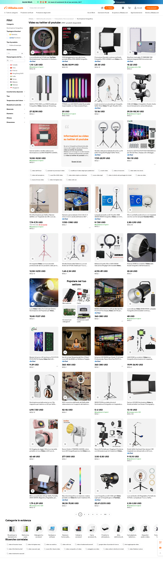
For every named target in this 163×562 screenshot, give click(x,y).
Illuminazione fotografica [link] (85, 19)
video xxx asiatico (50, 544)
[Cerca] (109, 8)
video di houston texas (14, 544)
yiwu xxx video (141, 175)
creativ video (103, 171)
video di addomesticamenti (84, 544)
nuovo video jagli (97, 175)
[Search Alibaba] (64, 8)
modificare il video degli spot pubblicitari (81, 171)
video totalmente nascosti (15, 553)
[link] (160, 542)
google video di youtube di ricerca (108, 544)
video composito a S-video (73, 549)
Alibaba (31, 19)
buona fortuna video (37, 180)
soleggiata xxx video (92, 549)
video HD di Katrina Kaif (14, 549)
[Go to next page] (109, 514)
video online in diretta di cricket (113, 549)
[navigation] (15, 267)
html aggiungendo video (131, 544)
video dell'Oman (35, 171)
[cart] (129, 8)
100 (105, 514)
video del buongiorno (37, 175)
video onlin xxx (71, 180)
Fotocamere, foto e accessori (64, 19)
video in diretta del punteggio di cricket (119, 175)
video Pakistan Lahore (135, 549)
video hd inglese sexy (55, 180)
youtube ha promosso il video (55, 171)
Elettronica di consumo (43, 19)
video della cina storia (135, 171)
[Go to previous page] (76, 514)
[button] (102, 8)
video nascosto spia (33, 549)
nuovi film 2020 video (55, 175)
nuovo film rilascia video (52, 549)
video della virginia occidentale (77, 175)
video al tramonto (118, 171)
